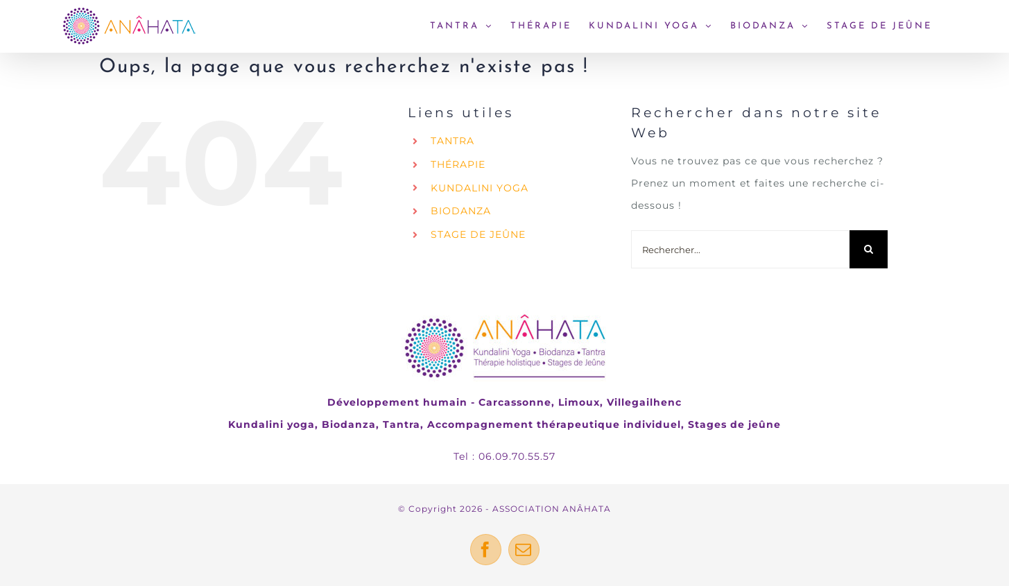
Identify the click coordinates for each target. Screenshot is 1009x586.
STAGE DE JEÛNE (478, 234)
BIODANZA (461, 211)
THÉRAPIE (458, 164)
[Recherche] (869, 249)
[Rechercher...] (740, 249)
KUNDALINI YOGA (479, 188)
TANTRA (452, 141)
